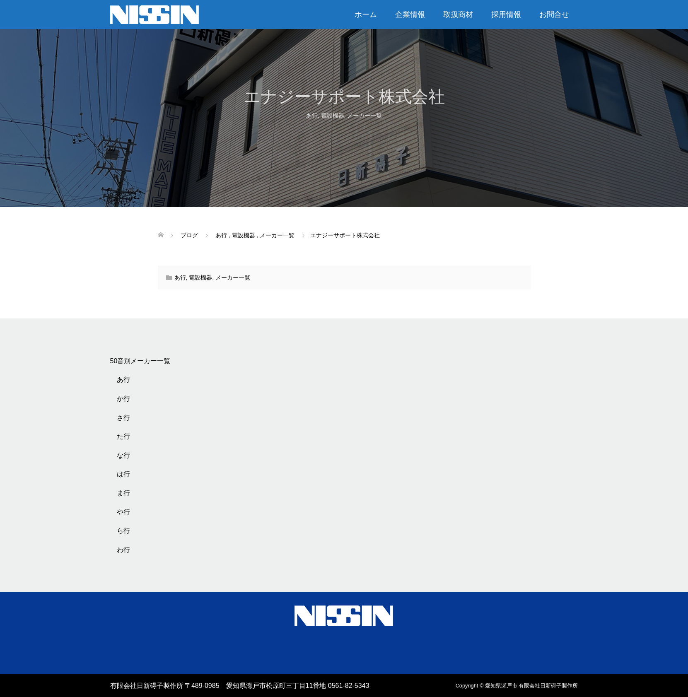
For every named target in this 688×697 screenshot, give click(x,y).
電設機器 (332, 115)
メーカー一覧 (364, 115)
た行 (123, 436)
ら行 (123, 530)
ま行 (123, 493)
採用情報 (506, 14)
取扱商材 (458, 14)
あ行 (312, 115)
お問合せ (554, 14)
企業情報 (410, 14)
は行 (123, 474)
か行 (123, 398)
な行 (123, 455)
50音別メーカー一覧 (140, 360)
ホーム (366, 14)
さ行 (123, 417)
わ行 (123, 549)
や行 (123, 512)
